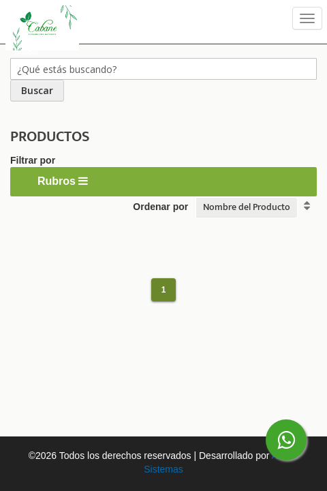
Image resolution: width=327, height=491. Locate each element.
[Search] (37, 91)
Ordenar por (160, 206)
